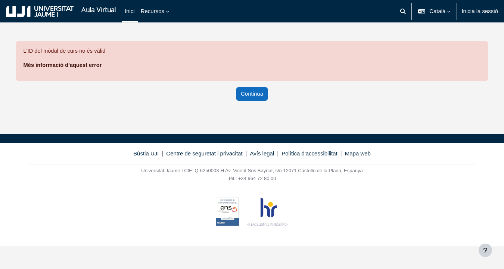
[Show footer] (485, 250)
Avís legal (262, 154)
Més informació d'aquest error (74, 65)
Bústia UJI (146, 154)
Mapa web (358, 154)
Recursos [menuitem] (152, 11)
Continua (252, 94)
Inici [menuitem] (130, 11)
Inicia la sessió (479, 11)
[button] (403, 11)
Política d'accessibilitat (309, 154)
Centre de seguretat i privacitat (204, 154)
